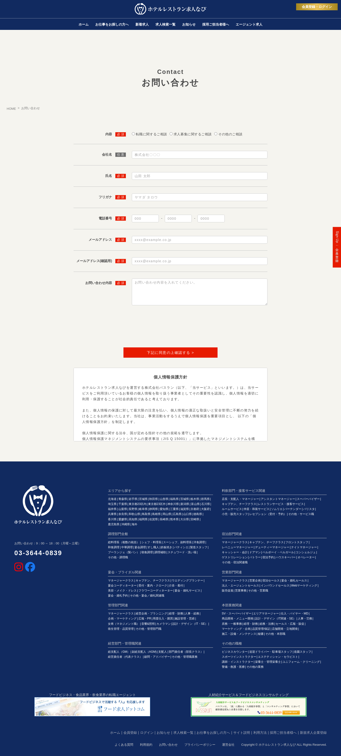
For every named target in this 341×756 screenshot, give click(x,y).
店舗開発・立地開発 (285, 628)
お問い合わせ (168, 744)
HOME (11, 108)
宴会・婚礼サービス (187, 590)
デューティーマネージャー (272, 547)
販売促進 (227, 590)
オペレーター (306, 557)
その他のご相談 (230, 134)
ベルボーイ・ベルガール (278, 552)
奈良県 (122, 514)
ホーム (115, 732)
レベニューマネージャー (237, 547)
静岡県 (153, 509)
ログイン (147, 732)
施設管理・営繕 (185, 618)
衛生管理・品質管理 (121, 628)
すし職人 (153, 547)
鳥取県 (146, 514)
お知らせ (163, 732)
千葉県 (122, 504)
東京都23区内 (137, 504)
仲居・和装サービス (256, 509)
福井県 (112, 509)
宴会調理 (140, 547)
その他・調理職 (118, 557)
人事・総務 (192, 613)
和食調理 (113, 547)
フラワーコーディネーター (156, 590)
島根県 (156, 514)
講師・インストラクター (237, 661)
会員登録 (130, 732)
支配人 (162, 651)
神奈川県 (173, 504)
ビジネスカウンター (235, 651)
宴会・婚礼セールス (294, 580)
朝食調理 (147, 552)
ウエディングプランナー (187, 580)
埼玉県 (112, 504)
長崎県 (164, 519)
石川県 (205, 504)
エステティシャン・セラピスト (278, 656)
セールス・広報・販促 (290, 623)
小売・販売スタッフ (235, 514)
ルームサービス (232, 509)
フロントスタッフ (296, 542)
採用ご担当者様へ (283, 732)
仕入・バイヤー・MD (294, 613)
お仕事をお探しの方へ (213, 732)
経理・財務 (176, 613)
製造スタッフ (198, 547)
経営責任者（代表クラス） (125, 656)
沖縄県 (125, 524)
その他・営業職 (258, 590)
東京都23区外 (157, 504)
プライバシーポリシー (199, 744)
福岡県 (143, 519)
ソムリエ (276, 509)
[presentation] (170, 327)
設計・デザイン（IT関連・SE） (275, 618)
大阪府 (205, 509)
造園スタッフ (302, 651)
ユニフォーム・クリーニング (301, 661)
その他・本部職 (275, 633)
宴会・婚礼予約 (118, 595)
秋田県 (153, 499)
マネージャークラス (235, 542)
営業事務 (240, 590)
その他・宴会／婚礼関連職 (147, 595)
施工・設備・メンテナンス (239, 633)
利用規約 (146, 744)
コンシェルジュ (306, 552)
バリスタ (309, 509)
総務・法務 (267, 623)
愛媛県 (122, 519)
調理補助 (160, 552)
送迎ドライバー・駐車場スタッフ (270, 651)
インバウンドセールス (275, 585)
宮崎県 (195, 519)
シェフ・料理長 (151, 542)
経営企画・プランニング (151, 613)
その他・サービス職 (301, 514)
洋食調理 (199, 542)
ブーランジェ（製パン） (123, 552)
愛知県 (164, 509)
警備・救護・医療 (233, 666)
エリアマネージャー (266, 613)
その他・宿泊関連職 (235, 562)
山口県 (187, 514)
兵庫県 (112, 514)
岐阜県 (143, 509)
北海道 (112, 499)
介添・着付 (176, 585)
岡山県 (167, 514)
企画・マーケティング (122, 618)
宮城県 (143, 499)
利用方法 (260, 732)
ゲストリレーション (235, 557)
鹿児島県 (113, 524)
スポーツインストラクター (239, 656)
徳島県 (197, 514)
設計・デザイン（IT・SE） (190, 623)
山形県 (164, 499)
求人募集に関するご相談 (193, 134)
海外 (134, 524)
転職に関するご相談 (151, 134)
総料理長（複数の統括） (123, 542)
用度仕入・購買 (163, 618)
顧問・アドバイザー (157, 656)
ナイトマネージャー (304, 547)
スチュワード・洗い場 (182, 552)
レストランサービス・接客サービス (281, 504)
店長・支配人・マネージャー (240, 499)
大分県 (184, 519)
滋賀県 (184, 509)
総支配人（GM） (119, 651)
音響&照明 (148, 623)
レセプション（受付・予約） (268, 514)
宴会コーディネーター (122, 585)
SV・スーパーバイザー (237, 613)
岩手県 (133, 499)
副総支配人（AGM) (144, 651)
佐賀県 (153, 519)
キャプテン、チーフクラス (239, 504)
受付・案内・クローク (153, 585)
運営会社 (228, 744)
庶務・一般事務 (232, 623)
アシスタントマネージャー (278, 499)
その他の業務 (255, 666)
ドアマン (255, 552)
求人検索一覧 (183, 732)
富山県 (195, 504)
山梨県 (122, 509)
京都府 (195, 509)
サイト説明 (241, 732)
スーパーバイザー (308, 499)
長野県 (133, 509)
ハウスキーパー (286, 557)
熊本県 (174, 519)
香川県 (112, 519)
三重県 (174, 509)
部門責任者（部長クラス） (186, 651)
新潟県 (185, 504)
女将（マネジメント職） (123, 623)
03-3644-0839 (38, 553)
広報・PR (145, 618)
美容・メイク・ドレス (122, 590)
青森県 (122, 499)
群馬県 (205, 499)
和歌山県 (134, 514)
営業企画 (255, 580)
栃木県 (195, 499)
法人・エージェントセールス (240, 585)
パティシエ (181, 547)
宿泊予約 (268, 557)
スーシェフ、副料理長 (177, 542)
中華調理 (127, 547)
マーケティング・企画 (236, 628)
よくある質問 (124, 744)
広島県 (177, 514)
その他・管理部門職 (148, 628)
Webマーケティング (304, 585)
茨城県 (184, 499)
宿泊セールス (271, 580)
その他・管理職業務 (184, 656)
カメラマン (163, 623)
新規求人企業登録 (313, 732)
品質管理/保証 (261, 628)
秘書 (261, 633)
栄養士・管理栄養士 (268, 661)
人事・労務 (305, 618)
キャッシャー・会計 (235, 552)
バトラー (255, 557)
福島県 (174, 499)
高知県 (133, 519)
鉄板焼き (166, 547)
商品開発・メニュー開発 (237, 618)
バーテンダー (292, 509)
